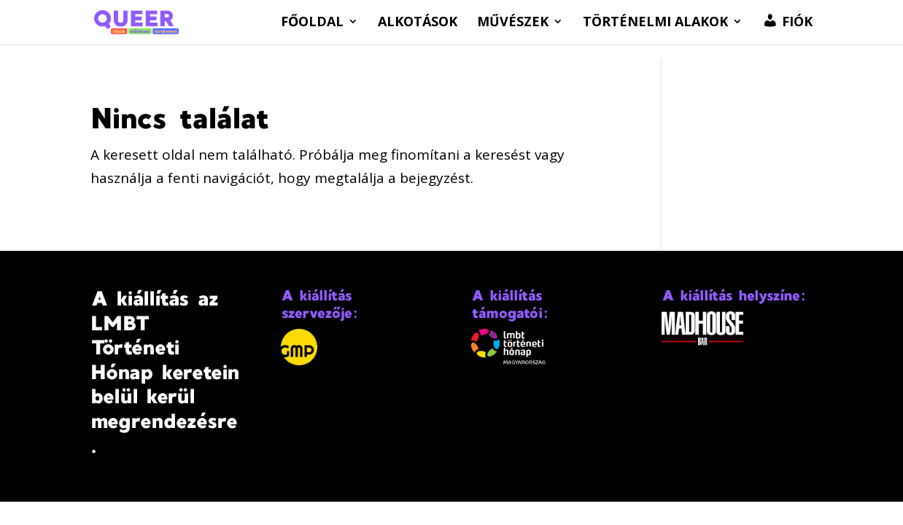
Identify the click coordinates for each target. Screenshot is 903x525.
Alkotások (417, 23)
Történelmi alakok (655, 23)
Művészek (513, 23)
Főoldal (312, 23)
